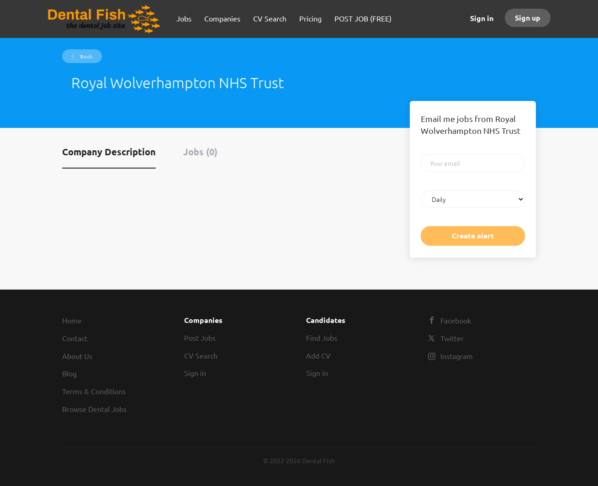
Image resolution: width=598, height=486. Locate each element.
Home (72, 320)
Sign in (481, 18)
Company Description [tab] (109, 152)
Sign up (527, 17)
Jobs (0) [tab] (200, 152)
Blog (69, 373)
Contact (74, 338)
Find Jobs (321, 337)
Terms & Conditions (94, 391)
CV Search (200, 355)
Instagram (456, 355)
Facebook (455, 320)
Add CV (318, 355)
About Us (77, 355)
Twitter (452, 338)
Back (86, 56)
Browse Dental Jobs (94, 408)
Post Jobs (200, 337)
